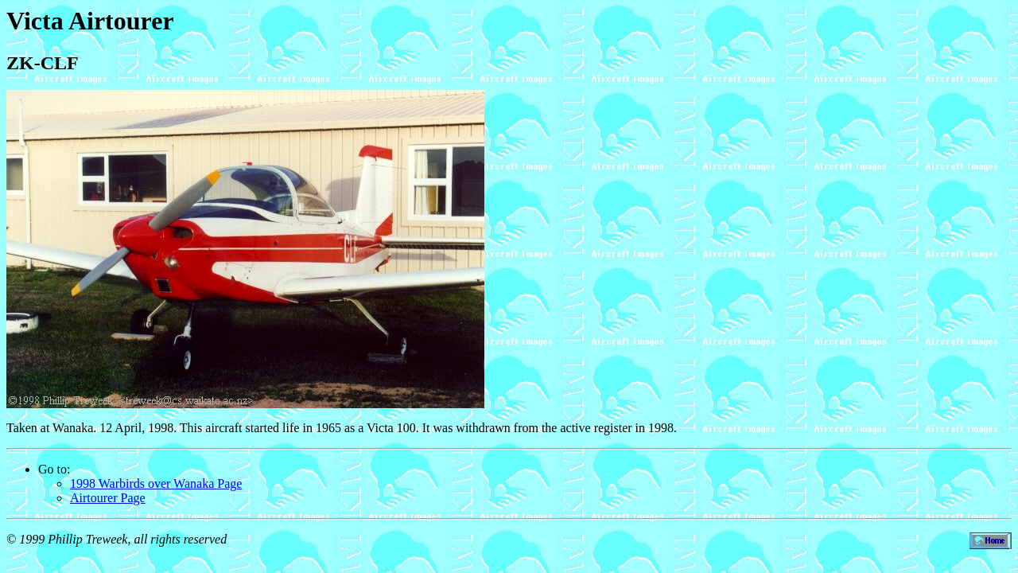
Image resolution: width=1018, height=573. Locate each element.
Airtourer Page (108, 498)
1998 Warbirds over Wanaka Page (156, 483)
